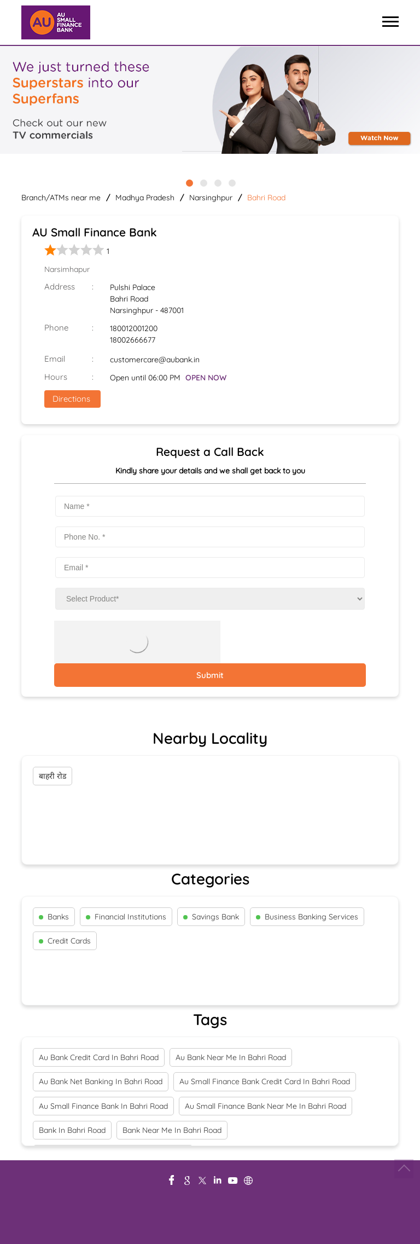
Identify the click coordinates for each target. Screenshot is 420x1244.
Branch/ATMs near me (61, 197)
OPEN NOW (205, 378)
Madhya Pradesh (144, 197)
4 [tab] (231, 182)
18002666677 (132, 340)
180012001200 (134, 328)
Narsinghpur (210, 197)
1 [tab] (188, 182)
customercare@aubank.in (155, 359)
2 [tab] (203, 182)
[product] (210, 599)
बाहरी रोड (52, 776)
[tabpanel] (210, 100)
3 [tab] (217, 182)
